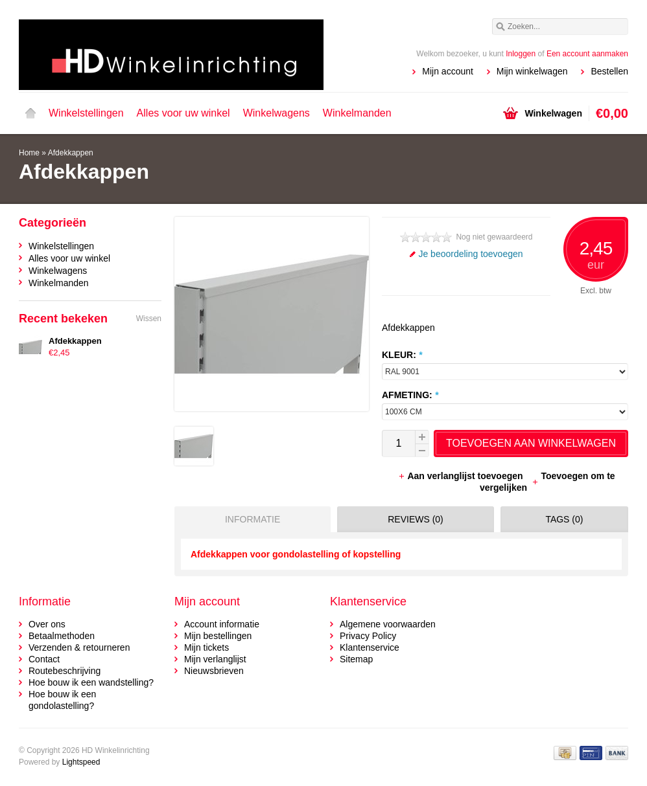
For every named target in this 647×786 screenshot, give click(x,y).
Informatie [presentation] (252, 519)
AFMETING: (410, 395)
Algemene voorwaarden (388, 624)
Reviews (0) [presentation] (415, 519)
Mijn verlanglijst (215, 659)
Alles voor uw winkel (183, 112)
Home (30, 113)
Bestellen (609, 71)
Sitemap (356, 659)
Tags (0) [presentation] (564, 519)
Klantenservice (369, 647)
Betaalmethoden (62, 636)
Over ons (47, 624)
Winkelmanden (357, 112)
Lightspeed (81, 762)
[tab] (249, 519)
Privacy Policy (368, 636)
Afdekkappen (70, 152)
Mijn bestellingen (218, 636)
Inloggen (520, 53)
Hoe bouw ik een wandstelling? (91, 682)
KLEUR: (402, 355)
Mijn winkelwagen (532, 71)
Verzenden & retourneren (79, 647)
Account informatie (221, 624)
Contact (44, 659)
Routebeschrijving (64, 671)
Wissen (148, 318)
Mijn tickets (206, 647)
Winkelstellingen (86, 112)
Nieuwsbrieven (214, 671)
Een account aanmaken (587, 53)
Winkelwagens (276, 112)
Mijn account (447, 71)
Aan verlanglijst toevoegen (461, 476)
